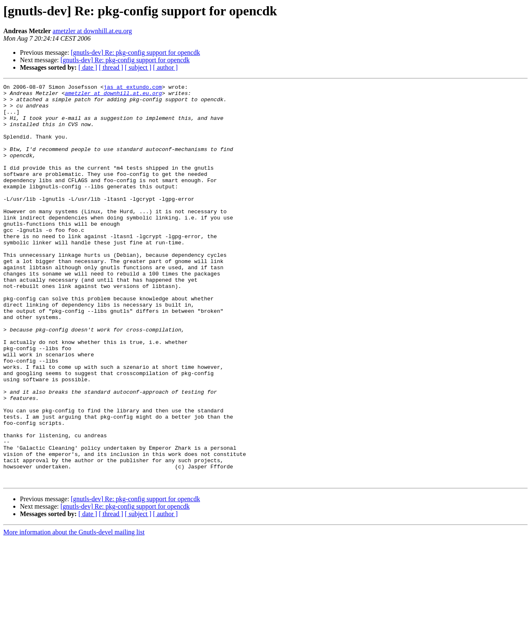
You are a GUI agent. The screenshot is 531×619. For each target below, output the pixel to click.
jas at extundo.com (133, 88)
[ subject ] (138, 67)
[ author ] (165, 67)
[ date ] (87, 67)
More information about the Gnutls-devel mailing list (73, 611)
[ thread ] (111, 67)
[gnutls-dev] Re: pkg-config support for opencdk (135, 52)
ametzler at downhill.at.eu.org (92, 30)
